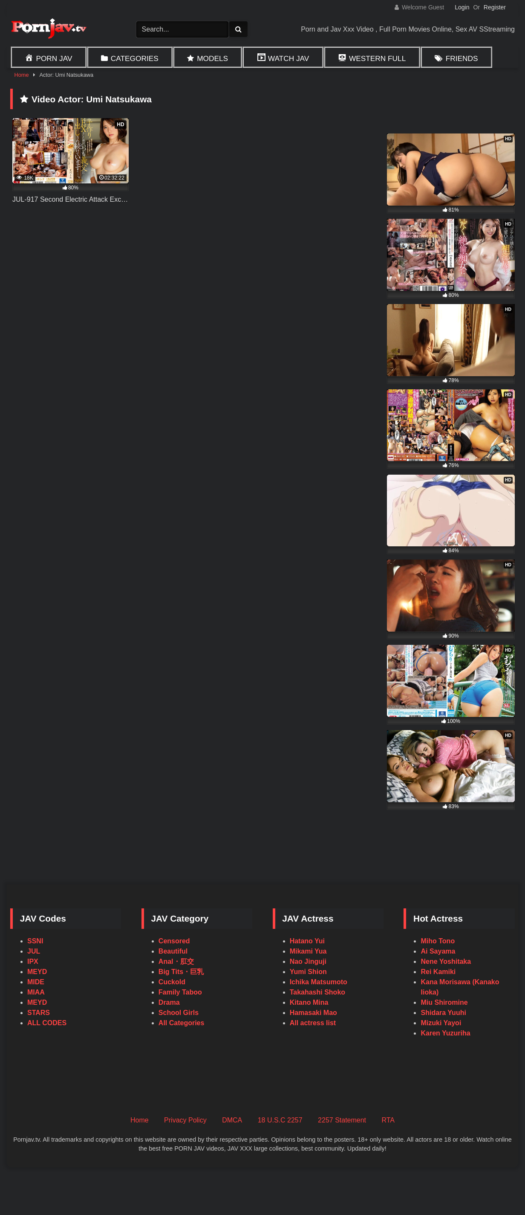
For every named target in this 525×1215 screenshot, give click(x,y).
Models (212, 58)
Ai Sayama (438, 951)
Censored (174, 941)
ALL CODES (46, 1023)
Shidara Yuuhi (443, 1012)
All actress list (313, 1023)
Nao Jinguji (308, 961)
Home (21, 75)
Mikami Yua (308, 951)
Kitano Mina (309, 1002)
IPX (32, 961)
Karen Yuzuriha (445, 1033)
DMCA (232, 1120)
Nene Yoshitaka (446, 961)
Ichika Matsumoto (318, 982)
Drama (169, 1002)
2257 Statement (342, 1120)
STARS (38, 1012)
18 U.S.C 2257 (280, 1120)
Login (462, 7)
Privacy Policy (185, 1120)
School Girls (179, 1012)
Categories (135, 58)
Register (495, 7)
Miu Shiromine (444, 1002)
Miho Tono (438, 941)
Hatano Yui (307, 941)
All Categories (182, 1023)
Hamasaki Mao (313, 1012)
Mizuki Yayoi (441, 1023)
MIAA (36, 992)
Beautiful (173, 951)
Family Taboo (180, 992)
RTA (388, 1120)
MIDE (35, 982)
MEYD (37, 971)
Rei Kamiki (438, 971)
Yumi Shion (308, 971)
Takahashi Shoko (317, 992)
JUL (33, 951)
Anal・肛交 (176, 961)
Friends (462, 58)
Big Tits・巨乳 (181, 971)
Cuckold (172, 982)
